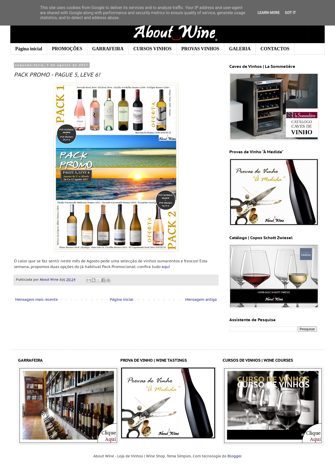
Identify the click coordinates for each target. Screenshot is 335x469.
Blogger (234, 456)
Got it (290, 13)
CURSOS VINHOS (152, 48)
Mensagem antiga (201, 299)
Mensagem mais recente (36, 299)
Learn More (268, 13)
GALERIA (240, 48)
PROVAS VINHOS (200, 48)
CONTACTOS (275, 48)
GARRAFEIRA (108, 48)
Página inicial (28, 48)
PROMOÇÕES (67, 48)
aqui (166, 266)
